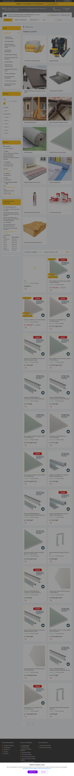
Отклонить (43, 771)
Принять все (33, 771)
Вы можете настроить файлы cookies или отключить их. (36, 768)
